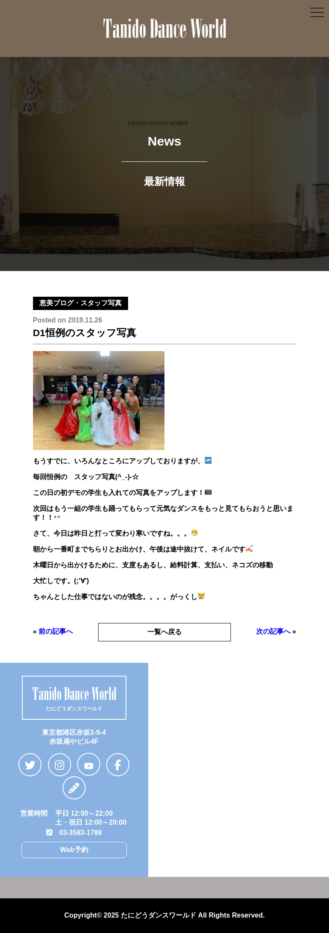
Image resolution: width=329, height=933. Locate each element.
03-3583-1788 (74, 832)
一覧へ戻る (164, 631)
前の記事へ (56, 631)
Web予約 (74, 849)
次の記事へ (273, 631)
